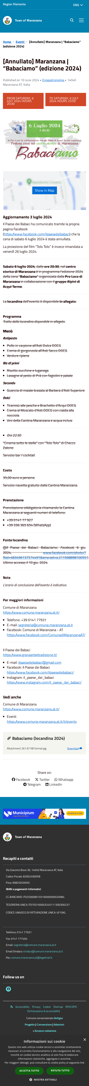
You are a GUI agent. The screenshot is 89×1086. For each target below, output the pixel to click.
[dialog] (44, 1061)
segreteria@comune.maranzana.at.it (45, 625)
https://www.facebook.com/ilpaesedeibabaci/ (40, 672)
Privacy (36, 1007)
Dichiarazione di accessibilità (43, 1011)
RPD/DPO (71, 1007)
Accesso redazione (45, 1031)
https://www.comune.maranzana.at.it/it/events (42, 721)
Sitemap (58, 1007)
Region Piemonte (14, 4)
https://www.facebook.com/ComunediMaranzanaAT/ (46, 635)
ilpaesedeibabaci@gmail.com (39, 662)
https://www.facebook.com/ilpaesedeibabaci (37, 234)
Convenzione (44, 1024)
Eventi (20, 41)
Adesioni (59, 1024)
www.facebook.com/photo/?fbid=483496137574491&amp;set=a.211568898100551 (45, 555)
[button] (44, 1079)
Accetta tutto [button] (29, 1070)
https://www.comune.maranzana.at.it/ (31, 612)
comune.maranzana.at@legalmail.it (31, 957)
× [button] (84, 1039)
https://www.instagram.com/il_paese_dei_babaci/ (44, 682)
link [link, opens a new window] (82, 1062)
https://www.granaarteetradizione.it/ (30, 654)
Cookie (47, 1007)
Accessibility (22, 1007)
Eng (78, 5)
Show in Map (44, 190)
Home (7, 41)
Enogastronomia (53, 80)
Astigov (58, 1018)
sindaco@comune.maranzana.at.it (43, 951)
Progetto (30, 1024)
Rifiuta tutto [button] (60, 1070)
